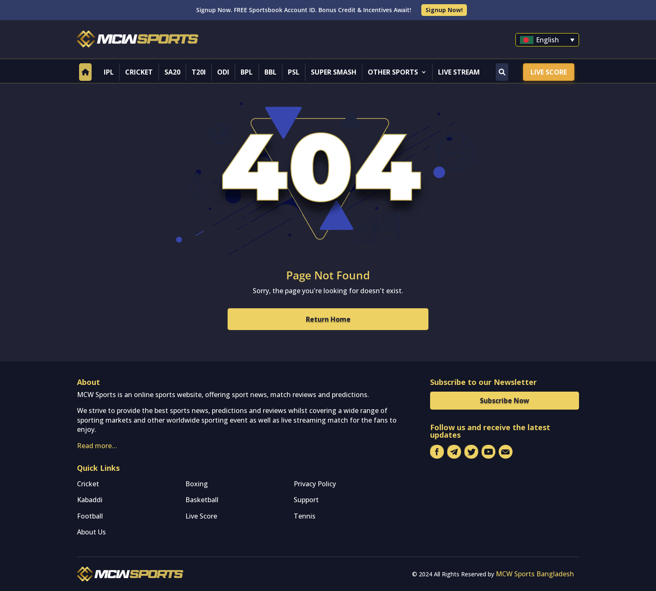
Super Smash (333, 72)
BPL (247, 72)
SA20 (172, 72)
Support (306, 499)
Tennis (304, 516)
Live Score (548, 72)
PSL (294, 72)
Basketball (201, 499)
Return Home (328, 319)
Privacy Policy (315, 483)
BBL (270, 72)
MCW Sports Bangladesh (535, 573)
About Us (91, 532)
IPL (109, 72)
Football (90, 516)
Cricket (139, 72)
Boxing (196, 483)
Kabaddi (89, 499)
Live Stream (459, 72)
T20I (199, 72)
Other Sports (393, 72)
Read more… (97, 445)
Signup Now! (444, 10)
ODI (223, 72)
